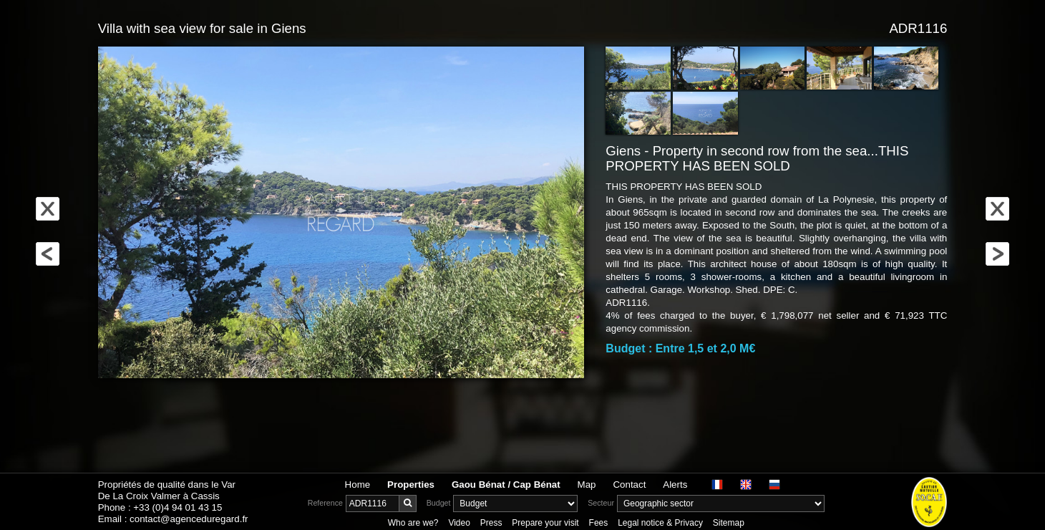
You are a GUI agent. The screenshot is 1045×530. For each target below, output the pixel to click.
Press (491, 523)
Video (459, 523)
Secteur (601, 502)
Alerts (675, 484)
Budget (439, 502)
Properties (410, 484)
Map (587, 484)
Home (358, 484)
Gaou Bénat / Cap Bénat (506, 484)
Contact (629, 484)
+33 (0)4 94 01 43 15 (177, 507)
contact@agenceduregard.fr (189, 519)
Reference (325, 502)
